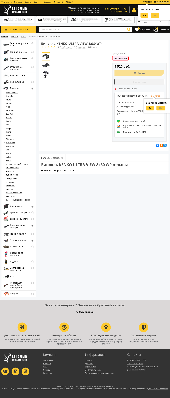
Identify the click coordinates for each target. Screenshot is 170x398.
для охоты (10, 196)
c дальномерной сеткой (17, 164)
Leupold (9, 128)
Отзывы (46, 370)
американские (12, 167)
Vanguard (10, 146)
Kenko (9, 121)
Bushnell (10, 110)
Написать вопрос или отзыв (57, 170)
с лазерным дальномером (18, 200)
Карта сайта (90, 366)
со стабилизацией (14, 192)
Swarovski (10, 142)
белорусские (12, 178)
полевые (10, 189)
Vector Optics (12, 92)
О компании (6, 2)
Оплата (28, 2)
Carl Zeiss (10, 114)
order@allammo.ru (135, 363)
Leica (8, 124)
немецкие (10, 185)
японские (10, 171)
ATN (8, 107)
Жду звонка (85, 311)
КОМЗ (8, 160)
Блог (45, 366)
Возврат (47, 2)
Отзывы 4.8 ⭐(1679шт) (63, 2)
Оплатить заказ (161, 2)
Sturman (10, 139)
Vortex (9, 153)
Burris (8, 99)
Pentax (9, 132)
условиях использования (158, 389)
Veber (8, 149)
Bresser (9, 103)
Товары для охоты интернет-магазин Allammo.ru (94, 386)
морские (10, 182)
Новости (47, 363)
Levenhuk (10, 96)
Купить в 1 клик (139, 82)
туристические (12, 175)
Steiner (9, 135)
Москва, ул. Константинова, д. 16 (84, 8)
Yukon (9, 157)
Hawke (9, 117)
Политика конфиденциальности (99, 373)
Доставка (37, 2)
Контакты (18, 2)
